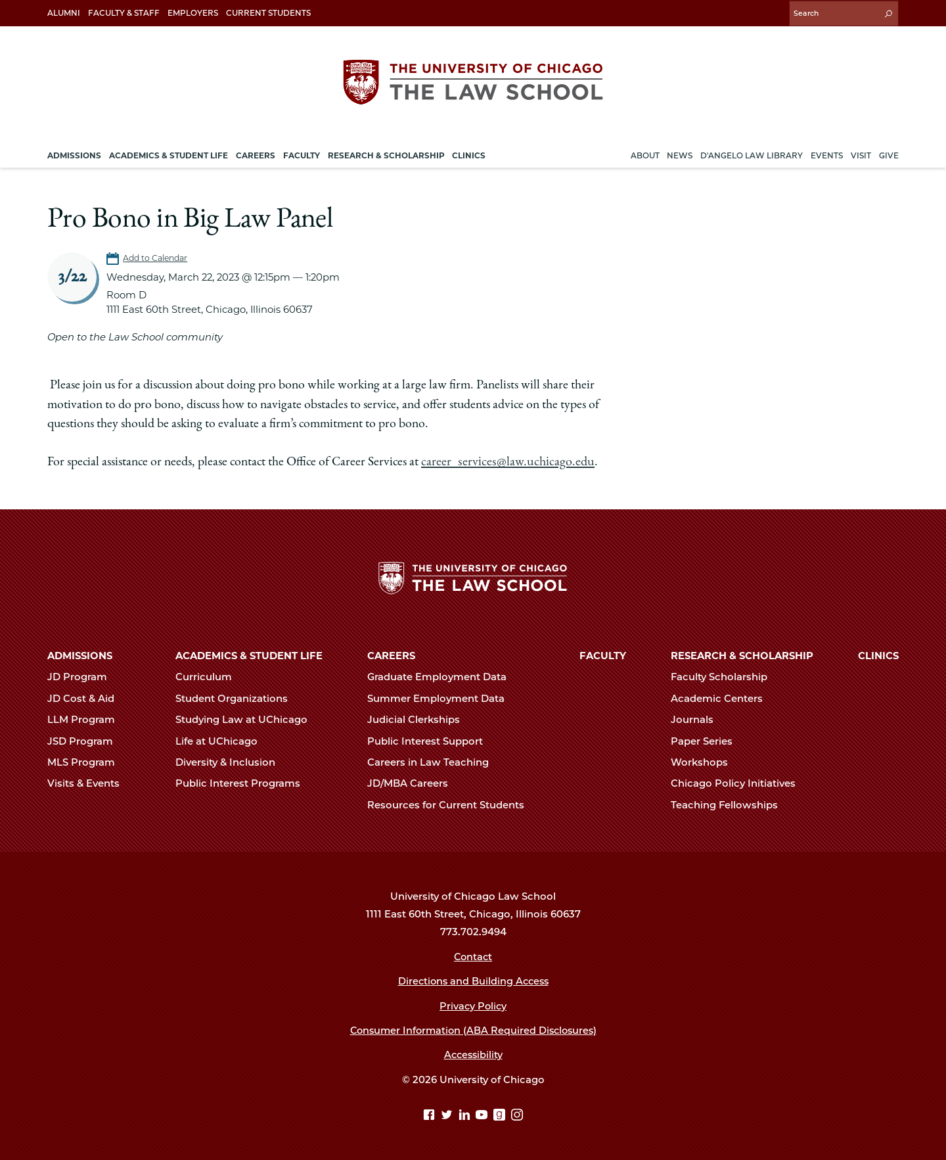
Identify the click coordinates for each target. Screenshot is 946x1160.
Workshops (705, 761)
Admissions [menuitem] (74, 153)
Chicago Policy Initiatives (739, 783)
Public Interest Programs (243, 783)
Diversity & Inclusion (230, 761)
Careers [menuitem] (255, 153)
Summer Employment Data (441, 697)
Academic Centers (722, 697)
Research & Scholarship (742, 655)
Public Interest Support (430, 740)
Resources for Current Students (451, 804)
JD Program (82, 676)
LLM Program (86, 719)
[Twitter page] (448, 1115)
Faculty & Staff (124, 13)
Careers (391, 655)
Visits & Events (89, 783)
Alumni (63, 13)
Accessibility (473, 1054)
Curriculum (209, 676)
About (645, 153)
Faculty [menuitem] (301, 153)
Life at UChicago (222, 740)
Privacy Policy (473, 1005)
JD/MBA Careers (413, 783)
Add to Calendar (157, 257)
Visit (861, 153)
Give (889, 153)
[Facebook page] (430, 1115)
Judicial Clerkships (419, 719)
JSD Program (85, 740)
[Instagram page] (517, 1115)
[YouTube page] (483, 1115)
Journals (698, 719)
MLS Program (86, 761)
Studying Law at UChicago (247, 719)
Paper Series (707, 740)
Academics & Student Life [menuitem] (168, 153)
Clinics (878, 655)
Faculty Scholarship (724, 676)
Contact (473, 956)
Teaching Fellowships (730, 804)
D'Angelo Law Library (751, 153)
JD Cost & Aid (86, 697)
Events (827, 153)
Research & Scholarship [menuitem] (386, 153)
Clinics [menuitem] (468, 153)
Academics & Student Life (249, 655)
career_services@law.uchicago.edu (505, 460)
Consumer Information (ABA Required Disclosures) (473, 1029)
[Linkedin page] (466, 1115)
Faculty (602, 655)
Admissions (79, 655)
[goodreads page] (500, 1115)
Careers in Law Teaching (433, 761)
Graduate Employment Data (442, 676)
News (679, 153)
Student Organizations (237, 697)
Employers (193, 13)
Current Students (268, 13)
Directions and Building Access (473, 980)
